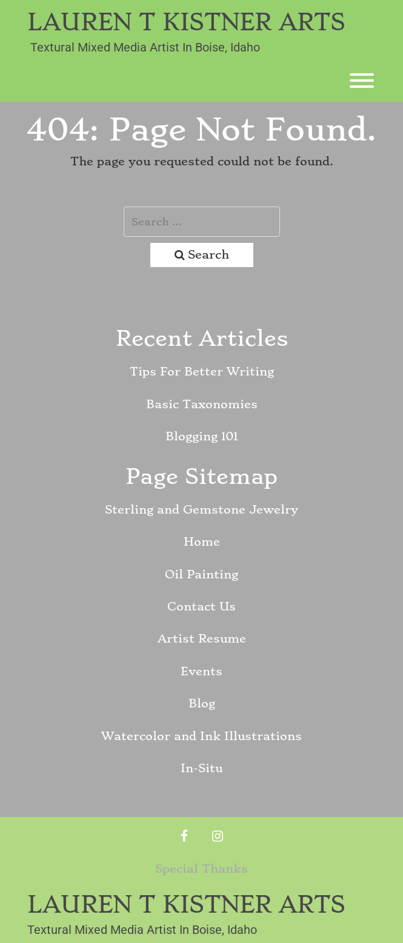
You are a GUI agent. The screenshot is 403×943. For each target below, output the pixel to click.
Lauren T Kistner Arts (186, 22)
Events (201, 671)
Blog (201, 703)
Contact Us (201, 607)
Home (202, 542)
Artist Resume (202, 639)
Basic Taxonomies (202, 404)
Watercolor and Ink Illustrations (201, 736)
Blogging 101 (201, 436)
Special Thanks (201, 869)
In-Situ (201, 768)
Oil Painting (201, 574)
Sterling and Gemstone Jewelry (201, 510)
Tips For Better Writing (202, 372)
